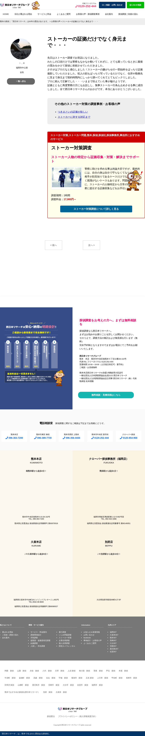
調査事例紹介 (36, 635)
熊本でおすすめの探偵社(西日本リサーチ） (22, 692)
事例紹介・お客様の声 (93, 640)
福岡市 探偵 (97, 685)
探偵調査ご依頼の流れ (128, 14)
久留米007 (114, 635)
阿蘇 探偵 (9, 671)
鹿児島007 (114, 649)
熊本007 (113, 638)
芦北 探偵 (110, 671)
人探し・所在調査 (38, 646)
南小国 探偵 (84, 671)
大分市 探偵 (68, 685)
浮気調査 (34, 638)
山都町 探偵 (23, 685)
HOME (6, 14)
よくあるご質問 (63, 14)
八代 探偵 (47, 671)
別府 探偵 (47, 692)
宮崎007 (113, 646)
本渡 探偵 (123, 671)
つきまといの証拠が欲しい (73, 111)
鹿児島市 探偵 (38, 685)
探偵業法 (51, 716)
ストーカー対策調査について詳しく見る (96, 209)
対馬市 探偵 (9, 685)
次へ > (91, 245)
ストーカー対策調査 (71, 147)
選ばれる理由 (7, 632)
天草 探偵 (59, 671)
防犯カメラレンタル (67, 646)
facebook (87, 638)
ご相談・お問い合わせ (112, 5)
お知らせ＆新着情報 (92, 632)
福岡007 (113, 632)
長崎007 (113, 640)
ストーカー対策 (65, 638)
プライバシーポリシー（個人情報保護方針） (77, 716)
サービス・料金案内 (39, 632)
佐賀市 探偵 (82, 685)
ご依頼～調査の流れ (10, 635)
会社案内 (109, 14)
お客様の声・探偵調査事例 (87, 14)
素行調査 (62, 632)
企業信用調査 (64, 640)
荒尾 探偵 (98, 671)
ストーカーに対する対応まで (74, 117)
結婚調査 (34, 643)
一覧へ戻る (21, 81)
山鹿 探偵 (21, 671)
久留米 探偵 (61, 692)
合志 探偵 (50, 678)
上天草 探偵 (102, 678)
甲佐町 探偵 (117, 678)
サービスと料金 (44, 14)
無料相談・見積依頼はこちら (105, 395)
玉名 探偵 (90, 678)
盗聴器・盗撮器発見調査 (40, 640)
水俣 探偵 (34, 671)
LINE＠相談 (135, 5)
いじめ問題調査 (65, 635)
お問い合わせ (89, 635)
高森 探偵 (38, 678)
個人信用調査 (64, 643)
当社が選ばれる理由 (23, 14)
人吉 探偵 (72, 671)
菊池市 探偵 (76, 678)
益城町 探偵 (24, 678)
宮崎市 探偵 (53, 685)
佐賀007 (113, 652)
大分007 (113, 643)
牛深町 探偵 (10, 678)
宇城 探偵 (63, 678)
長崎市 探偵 (131, 678)
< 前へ (53, 245)
